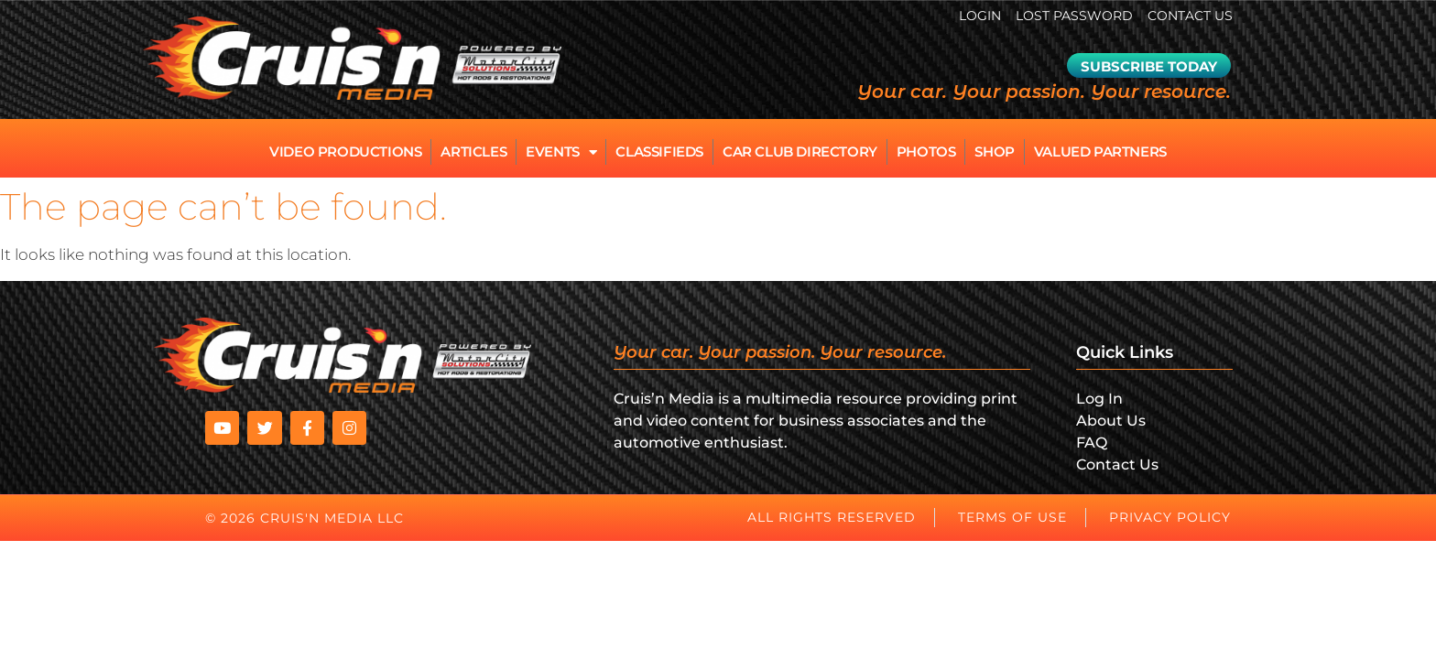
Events (561, 152)
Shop (994, 151)
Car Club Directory (800, 151)
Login (980, 15)
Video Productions (345, 151)
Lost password (1074, 15)
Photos (926, 151)
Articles (473, 151)
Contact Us (1190, 15)
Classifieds (659, 151)
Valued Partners (1100, 151)
